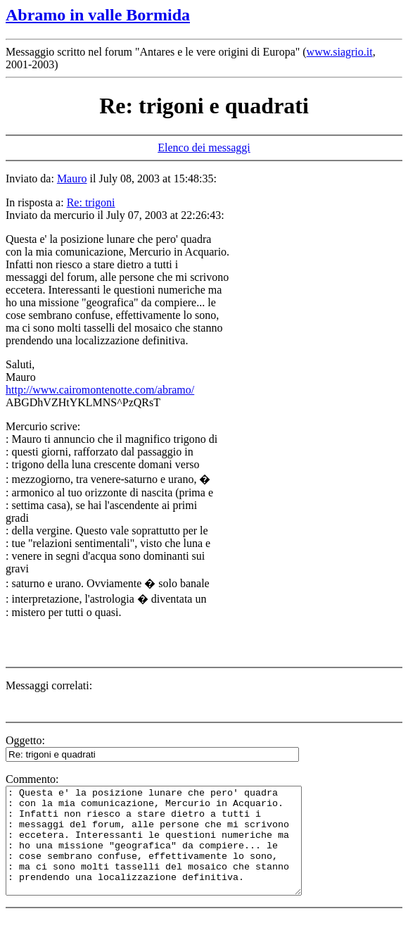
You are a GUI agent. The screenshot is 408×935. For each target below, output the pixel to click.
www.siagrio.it (340, 52)
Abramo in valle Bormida (98, 15)
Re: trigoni (91, 202)
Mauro (72, 178)
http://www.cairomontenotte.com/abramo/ (100, 390)
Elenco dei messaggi (204, 147)
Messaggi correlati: (49, 685)
